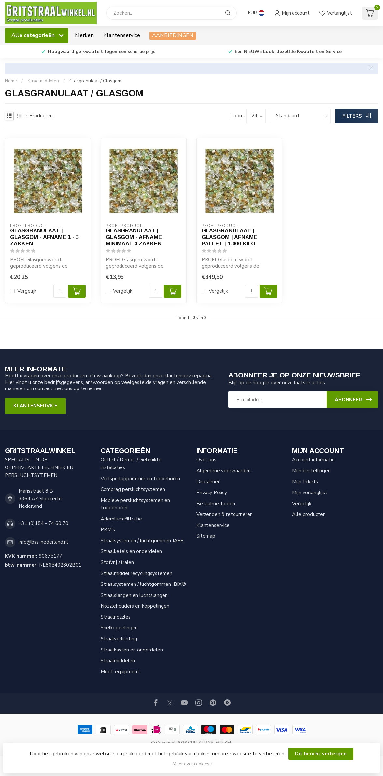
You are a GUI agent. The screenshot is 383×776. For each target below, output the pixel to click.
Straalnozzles (116, 617)
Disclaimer (208, 482)
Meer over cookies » (192, 764)
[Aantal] (59, 291)
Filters (356, 116)
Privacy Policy (211, 492)
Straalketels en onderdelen (131, 551)
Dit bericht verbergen (321, 753)
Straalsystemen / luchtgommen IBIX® (143, 584)
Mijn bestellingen (311, 470)
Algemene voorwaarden (223, 470)
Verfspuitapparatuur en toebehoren (140, 478)
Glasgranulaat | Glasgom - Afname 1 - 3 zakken (44, 237)
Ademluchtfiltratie (121, 519)
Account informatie (313, 459)
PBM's (108, 529)
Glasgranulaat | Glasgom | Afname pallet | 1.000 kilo (229, 237)
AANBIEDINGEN (172, 35)
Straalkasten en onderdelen (132, 650)
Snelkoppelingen (119, 628)
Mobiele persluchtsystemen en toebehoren (135, 504)
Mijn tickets (305, 482)
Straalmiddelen (43, 81)
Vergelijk (26, 291)
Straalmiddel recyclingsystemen (136, 573)
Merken (84, 35)
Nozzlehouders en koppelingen (135, 606)
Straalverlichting (119, 639)
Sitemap (205, 536)
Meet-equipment (120, 671)
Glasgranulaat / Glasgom (95, 81)
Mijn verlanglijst (309, 492)
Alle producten (309, 514)
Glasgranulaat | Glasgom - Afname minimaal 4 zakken (134, 237)
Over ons (206, 459)
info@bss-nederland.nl (43, 542)
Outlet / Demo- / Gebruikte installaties (131, 463)
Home (11, 81)
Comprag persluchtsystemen (133, 489)
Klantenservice (121, 35)
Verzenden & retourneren (224, 514)
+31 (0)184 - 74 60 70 (43, 523)
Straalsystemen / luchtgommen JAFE (142, 540)
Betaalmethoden (215, 503)
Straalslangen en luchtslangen (134, 595)
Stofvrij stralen (117, 562)
